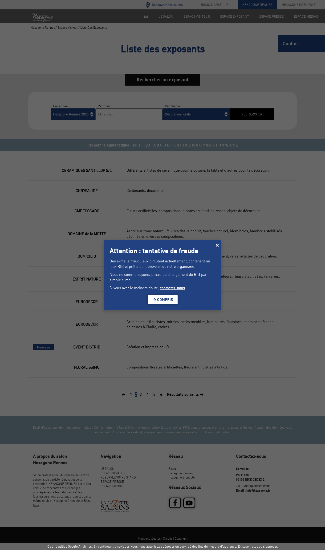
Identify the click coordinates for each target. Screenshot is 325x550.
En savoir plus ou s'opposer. (258, 546)
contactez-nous (172, 287)
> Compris (162, 299)
